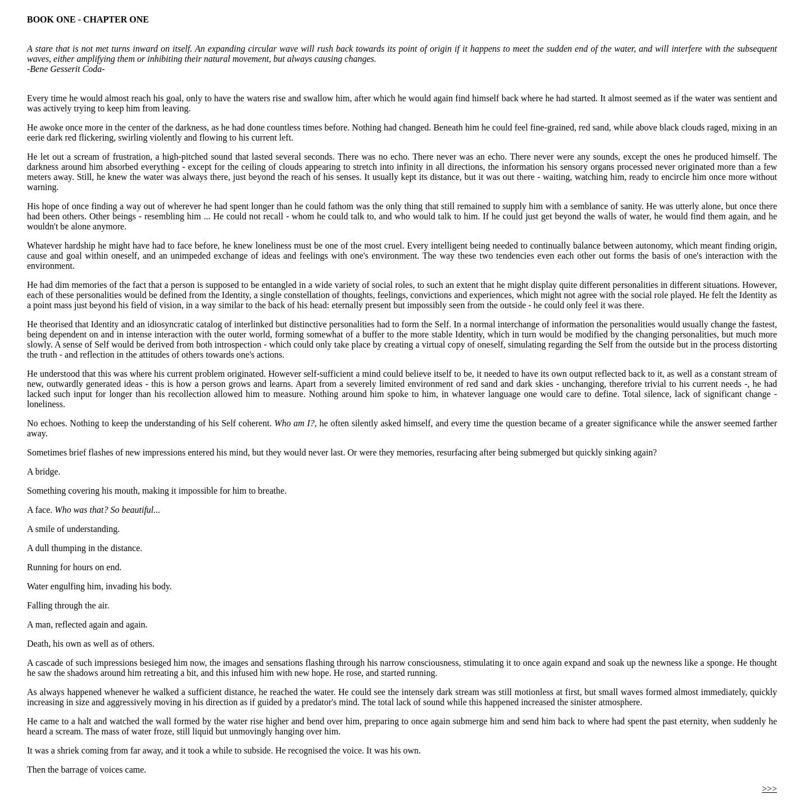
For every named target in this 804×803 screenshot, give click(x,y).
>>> (769, 788)
